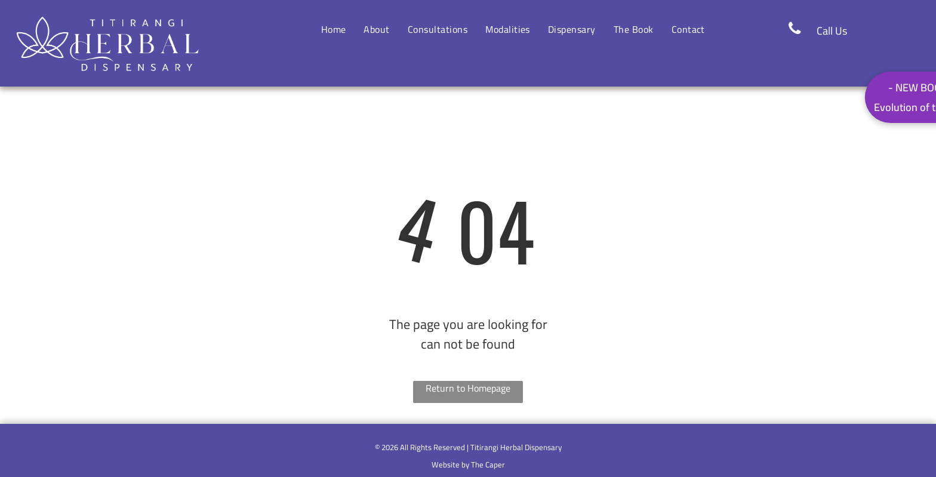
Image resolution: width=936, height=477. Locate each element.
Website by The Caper (468, 464)
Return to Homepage (468, 389)
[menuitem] (333, 29)
